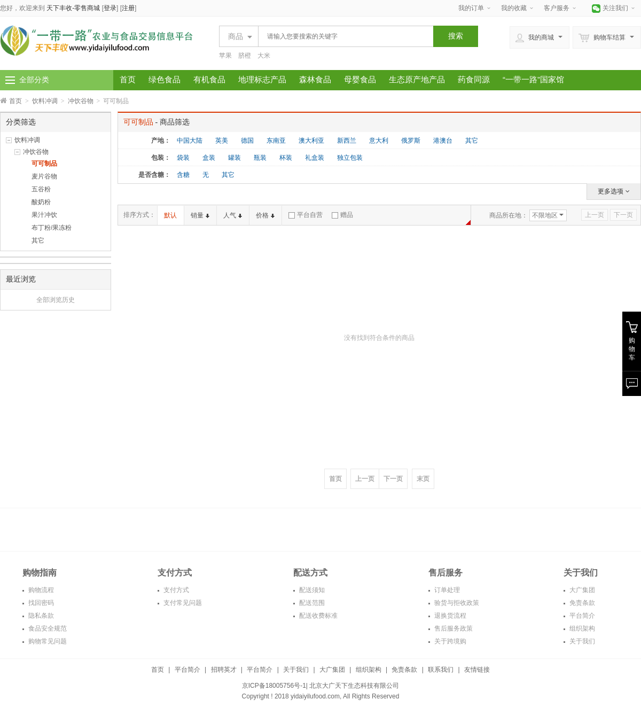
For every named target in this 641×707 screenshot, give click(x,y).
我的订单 (471, 8)
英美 (221, 140)
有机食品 (209, 79)
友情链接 (477, 669)
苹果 (225, 55)
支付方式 (175, 590)
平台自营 (305, 215)
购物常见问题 (47, 641)
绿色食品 (164, 79)
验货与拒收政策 (456, 603)
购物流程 (40, 590)
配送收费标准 (318, 615)
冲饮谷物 (80, 101)
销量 (200, 215)
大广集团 (581, 590)
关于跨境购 (449, 641)
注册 (128, 8)
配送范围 (311, 603)
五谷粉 (41, 189)
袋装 (183, 157)
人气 (232, 215)
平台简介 (581, 615)
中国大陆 (189, 140)
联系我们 (441, 669)
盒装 (208, 157)
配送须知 (311, 590)
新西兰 (346, 140)
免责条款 (581, 603)
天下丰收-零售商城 (73, 8)
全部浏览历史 (55, 300)
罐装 (234, 157)
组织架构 (581, 628)
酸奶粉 (41, 202)
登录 (110, 8)
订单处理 (446, 590)
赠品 (342, 215)
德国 (247, 140)
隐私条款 (40, 615)
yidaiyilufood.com (315, 696)
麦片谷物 (44, 176)
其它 (38, 240)
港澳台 (442, 140)
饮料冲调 (45, 101)
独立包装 (350, 157)
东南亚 (276, 140)
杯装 (285, 157)
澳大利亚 (311, 140)
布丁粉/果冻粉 (52, 227)
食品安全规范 (47, 628)
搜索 (455, 36)
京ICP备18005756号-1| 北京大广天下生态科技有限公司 (321, 685)
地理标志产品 (262, 79)
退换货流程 (449, 615)
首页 (128, 79)
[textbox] (343, 36)
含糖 (183, 174)
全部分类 (34, 79)
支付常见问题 (182, 603)
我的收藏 (514, 8)
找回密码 (40, 603)
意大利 (378, 140)
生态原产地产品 (417, 79)
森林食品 (315, 79)
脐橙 (244, 55)
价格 (265, 215)
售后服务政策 (453, 628)
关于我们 (581, 641)
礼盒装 (314, 157)
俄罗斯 (410, 140)
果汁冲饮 (44, 215)
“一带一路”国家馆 (533, 79)
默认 (170, 215)
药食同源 (474, 79)
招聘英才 (224, 669)
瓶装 (260, 157)
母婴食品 (360, 79)
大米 (263, 55)
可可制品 (44, 163)
